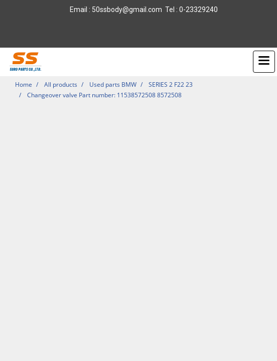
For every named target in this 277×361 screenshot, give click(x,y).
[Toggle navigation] (264, 62)
